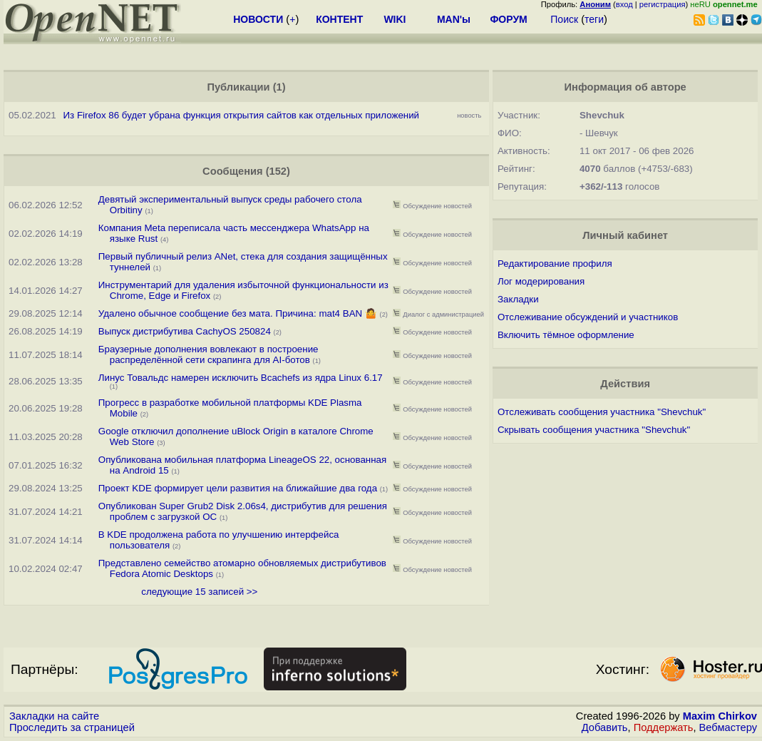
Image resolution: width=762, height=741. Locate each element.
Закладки (518, 299)
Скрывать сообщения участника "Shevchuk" (594, 429)
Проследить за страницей (72, 727)
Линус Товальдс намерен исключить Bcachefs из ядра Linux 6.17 (240, 377)
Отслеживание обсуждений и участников (588, 317)
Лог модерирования (541, 281)
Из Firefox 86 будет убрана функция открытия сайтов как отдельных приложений (241, 115)
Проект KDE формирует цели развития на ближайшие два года (237, 488)
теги (594, 19)
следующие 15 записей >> (199, 591)
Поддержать (664, 727)
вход (624, 4)
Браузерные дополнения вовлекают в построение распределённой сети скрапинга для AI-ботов (208, 354)
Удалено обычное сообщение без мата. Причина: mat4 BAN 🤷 (237, 313)
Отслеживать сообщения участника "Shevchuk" (602, 412)
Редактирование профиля (555, 263)
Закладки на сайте (54, 716)
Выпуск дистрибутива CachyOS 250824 (184, 331)
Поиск (564, 19)
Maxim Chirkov (720, 716)
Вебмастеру (728, 727)
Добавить (605, 727)
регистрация (662, 4)
